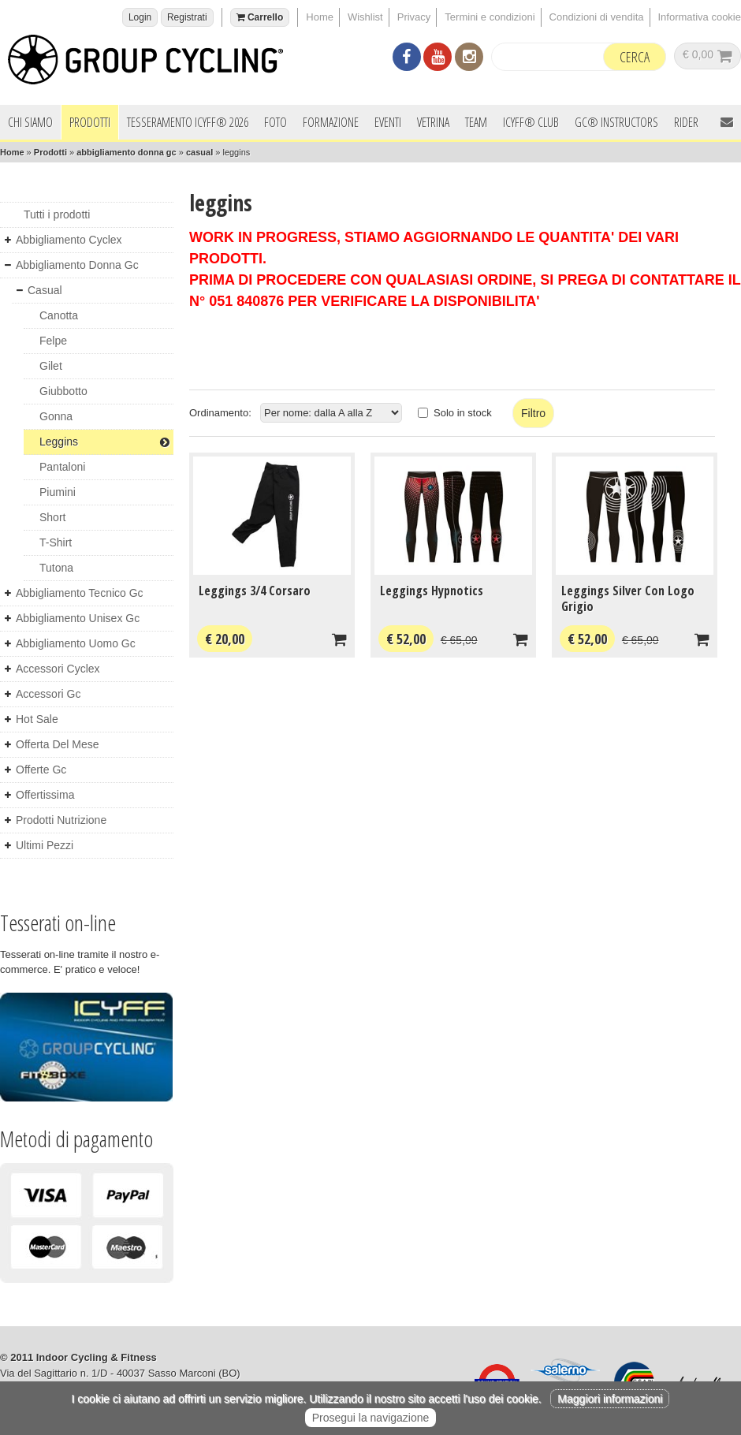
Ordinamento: (220, 413)
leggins (104, 441)
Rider (686, 122)
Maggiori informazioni (609, 1398)
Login (139, 17)
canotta (58, 315)
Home (319, 17)
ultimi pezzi (44, 845)
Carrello (260, 17)
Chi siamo (30, 122)
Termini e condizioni (489, 17)
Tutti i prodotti (57, 214)
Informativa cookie (700, 17)
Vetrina (433, 122)
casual (199, 152)
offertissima (45, 794)
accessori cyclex (58, 668)
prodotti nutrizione (61, 820)
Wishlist (365, 17)
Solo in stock (463, 413)
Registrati (187, 17)
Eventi (387, 122)
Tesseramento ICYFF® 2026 (187, 122)
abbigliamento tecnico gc (79, 593)
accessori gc (48, 694)
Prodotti (89, 122)
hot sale (37, 719)
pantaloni (62, 466)
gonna (56, 416)
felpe (53, 340)
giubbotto (63, 391)
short (52, 517)
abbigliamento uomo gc (76, 643)
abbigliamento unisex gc (78, 618)
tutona (56, 567)
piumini (57, 492)
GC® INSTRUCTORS (616, 122)
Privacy (414, 17)
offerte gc (41, 769)
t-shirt (55, 542)
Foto (275, 122)
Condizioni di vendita (596, 17)
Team (476, 122)
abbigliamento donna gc (126, 152)
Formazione (331, 122)
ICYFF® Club (531, 122)
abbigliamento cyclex (69, 239)
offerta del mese (57, 744)
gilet (50, 366)
